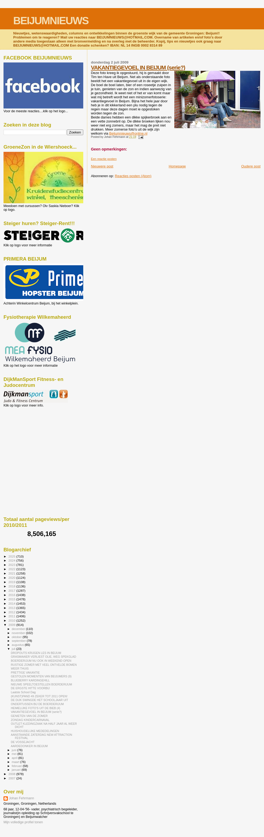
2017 (12, 590)
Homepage (177, 166)
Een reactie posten (103, 158)
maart (16, 762)
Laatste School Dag (23, 692)
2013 (12, 608)
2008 (12, 774)
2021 (12, 573)
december (19, 629)
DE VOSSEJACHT (22, 742)
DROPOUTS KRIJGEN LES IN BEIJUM (36, 652)
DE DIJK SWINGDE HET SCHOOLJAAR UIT (39, 700)
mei (15, 753)
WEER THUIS (20, 668)
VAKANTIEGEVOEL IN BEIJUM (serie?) (138, 67)
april (15, 757)
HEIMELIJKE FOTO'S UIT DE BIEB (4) (35, 708)
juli (14, 648)
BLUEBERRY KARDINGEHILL (30, 680)
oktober (17, 637)
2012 (12, 612)
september (19, 640)
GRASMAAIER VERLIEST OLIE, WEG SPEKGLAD (43, 656)
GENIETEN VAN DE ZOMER (29, 715)
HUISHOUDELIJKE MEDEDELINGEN (35, 731)
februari (17, 766)
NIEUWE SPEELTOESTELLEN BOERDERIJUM (41, 684)
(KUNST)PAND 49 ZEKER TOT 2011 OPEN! (39, 696)
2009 (12, 624)
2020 (12, 577)
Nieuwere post (102, 166)
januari (17, 769)
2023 (12, 564)
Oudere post (250, 166)
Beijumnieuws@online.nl (128, 133)
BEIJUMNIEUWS (50, 20)
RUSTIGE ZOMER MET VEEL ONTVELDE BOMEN (44, 664)
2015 (12, 599)
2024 (12, 560)
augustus (18, 644)
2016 (12, 595)
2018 (12, 586)
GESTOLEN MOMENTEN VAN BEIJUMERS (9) (41, 676)
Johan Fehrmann (21, 798)
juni (14, 750)
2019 (12, 582)
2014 (12, 603)
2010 (12, 620)
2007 (12, 778)
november (19, 633)
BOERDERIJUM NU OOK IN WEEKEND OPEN (41, 660)
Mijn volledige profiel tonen (23, 822)
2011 (12, 616)
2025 (12, 556)
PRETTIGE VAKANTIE (25, 672)
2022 (12, 569)
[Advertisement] (28, 436)
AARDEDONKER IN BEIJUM (29, 746)
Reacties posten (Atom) (133, 176)
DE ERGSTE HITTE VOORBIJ (30, 688)
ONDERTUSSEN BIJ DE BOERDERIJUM (37, 704)
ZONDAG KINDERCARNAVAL (30, 720)
